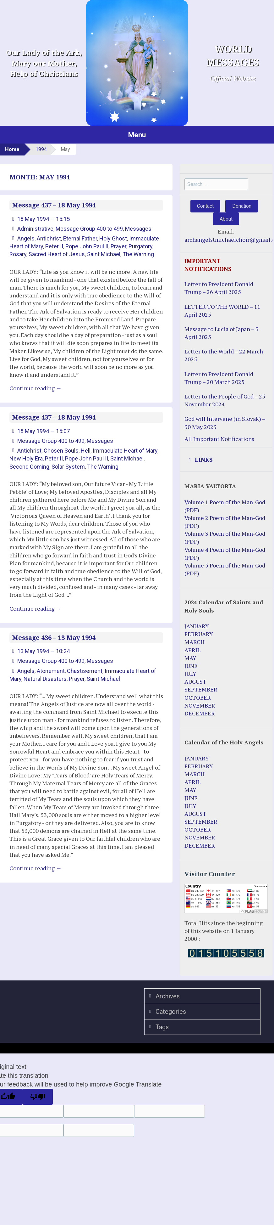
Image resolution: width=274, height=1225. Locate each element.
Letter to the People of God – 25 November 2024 (224, 400)
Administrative (35, 228)
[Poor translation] (37, 1097)
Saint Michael (103, 254)
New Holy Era (26, 458)
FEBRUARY (198, 634)
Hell (85, 450)
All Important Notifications (219, 439)
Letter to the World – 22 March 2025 (223, 355)
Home (12, 149)
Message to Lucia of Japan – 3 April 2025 (221, 333)
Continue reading (35, 388)
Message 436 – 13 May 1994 (54, 637)
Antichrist (49, 238)
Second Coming (29, 466)
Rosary (17, 254)
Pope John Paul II (86, 246)
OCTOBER (197, 697)
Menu (137, 135)
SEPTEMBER (200, 689)
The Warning (138, 254)
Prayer (118, 246)
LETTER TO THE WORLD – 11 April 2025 (222, 310)
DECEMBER (199, 713)
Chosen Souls (61, 450)
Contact (205, 206)
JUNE (191, 665)
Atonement (51, 671)
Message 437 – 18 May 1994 (54, 205)
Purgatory (140, 246)
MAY (190, 658)
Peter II (54, 246)
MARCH (194, 642)
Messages (138, 228)
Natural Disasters (45, 678)
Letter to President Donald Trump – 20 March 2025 (218, 378)
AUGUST (195, 681)
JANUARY (196, 626)
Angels (26, 238)
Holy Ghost (113, 238)
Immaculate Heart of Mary (125, 450)
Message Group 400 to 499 (89, 228)
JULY (190, 673)
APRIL (192, 650)
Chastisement (84, 671)
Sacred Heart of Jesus (57, 254)
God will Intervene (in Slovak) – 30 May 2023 (224, 422)
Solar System (68, 466)
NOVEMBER (199, 705)
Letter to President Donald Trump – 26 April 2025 (218, 288)
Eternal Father (80, 238)
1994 (41, 149)
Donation (241, 206)
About (226, 219)
